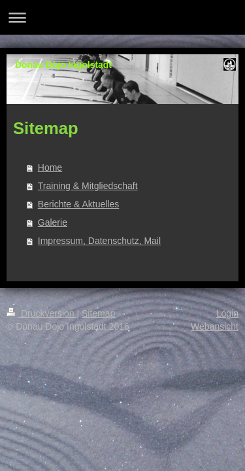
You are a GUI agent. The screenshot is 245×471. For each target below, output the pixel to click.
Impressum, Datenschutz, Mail (99, 241)
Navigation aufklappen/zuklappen (122, 17)
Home (50, 167)
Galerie (52, 222)
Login (227, 313)
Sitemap (98, 313)
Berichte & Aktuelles (79, 204)
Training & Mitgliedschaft (88, 186)
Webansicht (214, 326)
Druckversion (41, 313)
